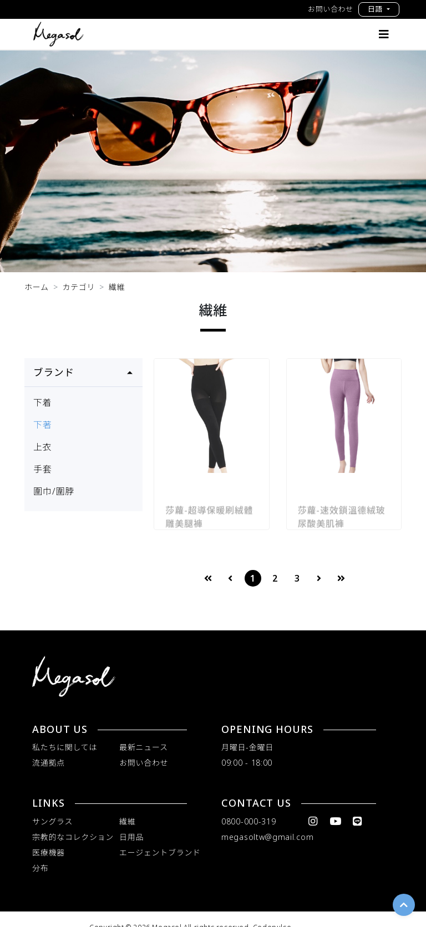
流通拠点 (48, 762)
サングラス (52, 821)
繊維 (117, 287)
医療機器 (48, 852)
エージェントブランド (160, 852)
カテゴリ (78, 287)
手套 (42, 469)
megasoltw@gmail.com (267, 837)
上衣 (42, 447)
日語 (376, 9)
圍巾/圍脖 (53, 491)
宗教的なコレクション (73, 837)
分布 (40, 868)
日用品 (131, 837)
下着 (42, 402)
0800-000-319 (248, 821)
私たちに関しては (64, 747)
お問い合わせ (330, 9)
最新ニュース (143, 747)
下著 (42, 425)
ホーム (36, 287)
